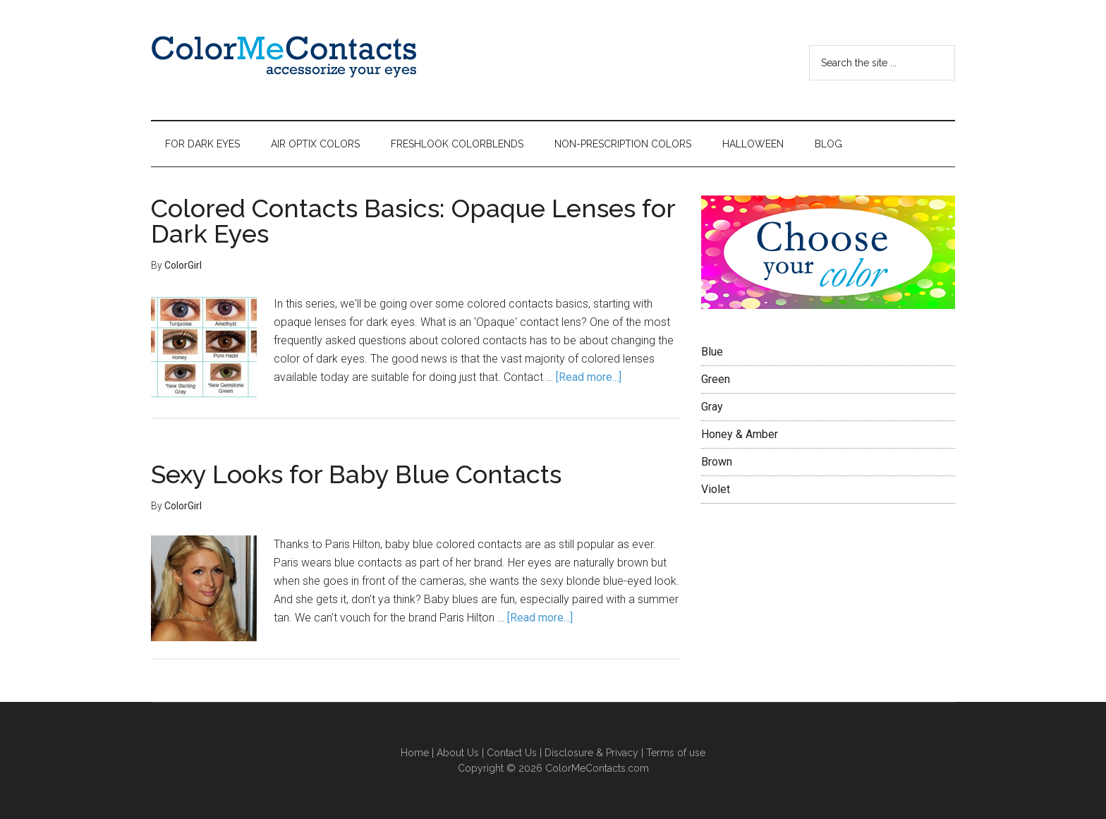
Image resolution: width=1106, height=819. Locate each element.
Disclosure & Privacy (591, 752)
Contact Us (512, 752)
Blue (712, 351)
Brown (716, 461)
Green (715, 379)
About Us (458, 752)
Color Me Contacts (285, 60)
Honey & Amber (739, 434)
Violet (715, 489)
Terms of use (675, 752)
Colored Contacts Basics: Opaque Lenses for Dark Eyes (413, 220)
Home (416, 752)
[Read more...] (588, 377)
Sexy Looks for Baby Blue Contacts (356, 474)
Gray (712, 406)
